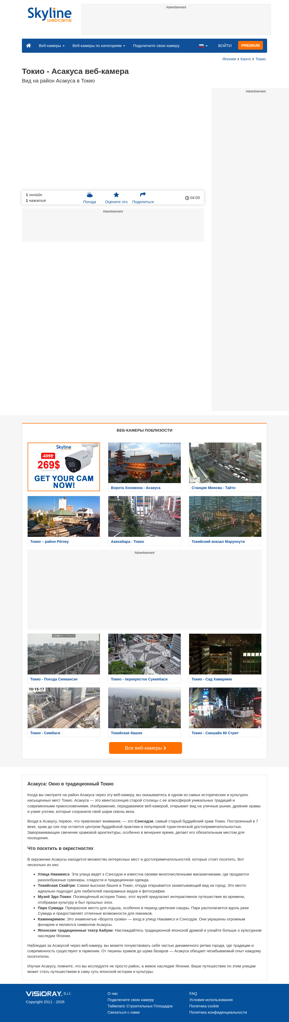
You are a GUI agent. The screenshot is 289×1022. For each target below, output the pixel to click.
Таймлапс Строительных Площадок (139, 1006)
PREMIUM (250, 45)
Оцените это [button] (116, 198)
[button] (203, 45)
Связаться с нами (123, 1012)
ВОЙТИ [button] (225, 45)
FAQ (193, 993)
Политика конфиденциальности (218, 1012)
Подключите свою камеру (156, 45)
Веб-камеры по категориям (99, 45)
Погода (89, 198)
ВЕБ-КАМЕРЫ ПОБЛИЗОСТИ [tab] (144, 430)
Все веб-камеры (145, 748)
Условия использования (211, 999)
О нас (112, 993)
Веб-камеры (52, 45)
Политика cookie (204, 1006)
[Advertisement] (176, 22)
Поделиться (143, 198)
